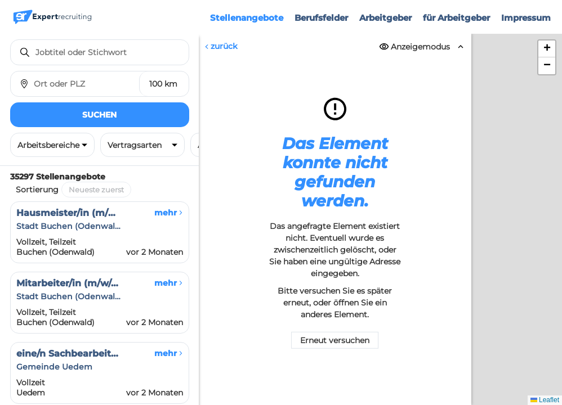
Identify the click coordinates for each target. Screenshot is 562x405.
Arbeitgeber (385, 17)
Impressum (526, 17)
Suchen (99, 115)
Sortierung (37, 189)
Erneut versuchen (334, 340)
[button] (546, 48)
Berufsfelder (321, 17)
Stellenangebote (246, 17)
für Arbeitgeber (456, 17)
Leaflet (544, 400)
